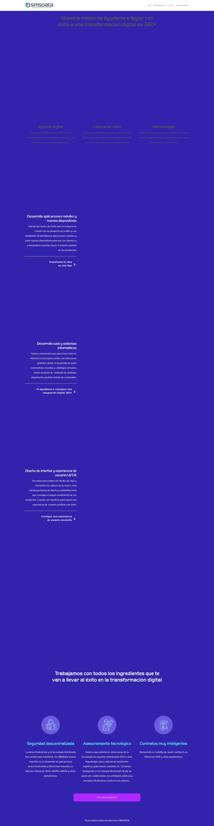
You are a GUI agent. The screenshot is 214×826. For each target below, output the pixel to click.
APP (149, 5)
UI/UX (171, 5)
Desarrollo (160, 5)
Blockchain (182, 5)
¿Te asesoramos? (107, 797)
